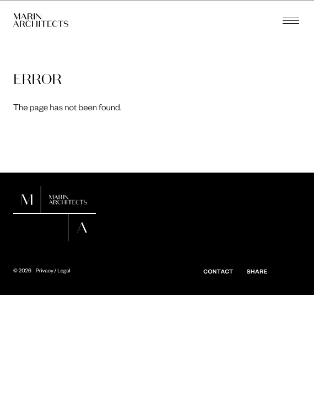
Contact (218, 271)
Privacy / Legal (53, 270)
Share (257, 271)
